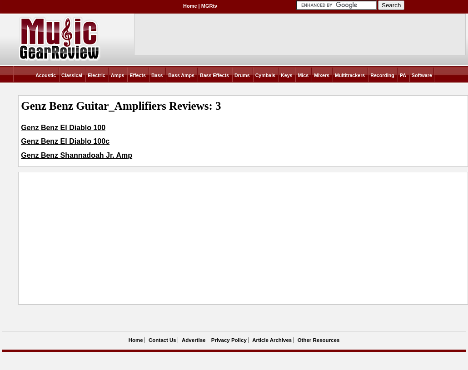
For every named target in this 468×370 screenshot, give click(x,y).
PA (403, 75)
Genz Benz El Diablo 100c (65, 141)
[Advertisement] (151, 238)
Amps (117, 75)
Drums (242, 75)
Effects (137, 75)
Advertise (193, 340)
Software (422, 75)
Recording (382, 75)
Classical (71, 75)
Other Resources (319, 340)
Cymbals (265, 75)
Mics (303, 75)
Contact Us (162, 340)
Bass (157, 75)
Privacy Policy (229, 340)
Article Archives (272, 340)
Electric (96, 75)
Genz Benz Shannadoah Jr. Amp (76, 155)
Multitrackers (350, 75)
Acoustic (45, 75)
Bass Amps (181, 75)
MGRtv (209, 6)
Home (190, 6)
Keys (286, 75)
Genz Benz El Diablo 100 (63, 127)
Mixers (321, 75)
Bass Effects (214, 75)
